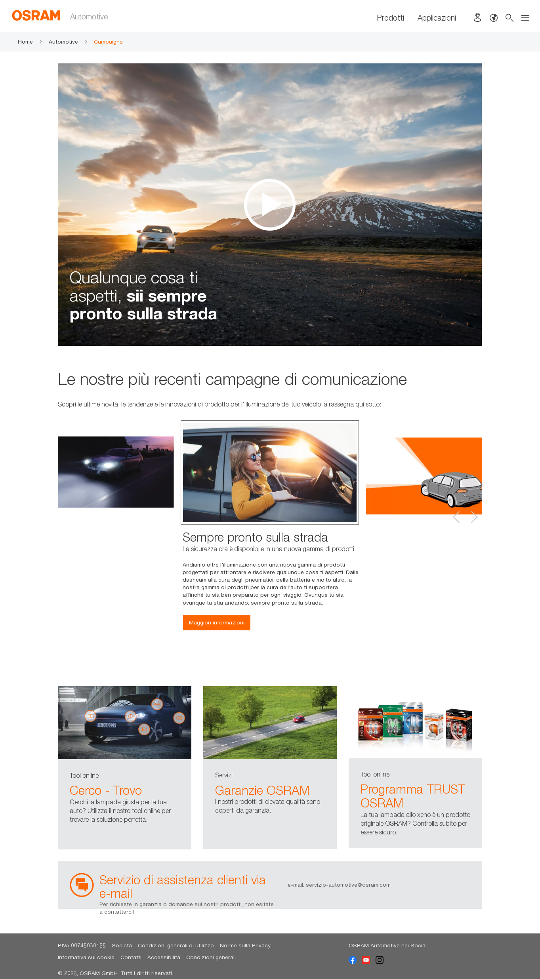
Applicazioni (437, 17)
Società (122, 945)
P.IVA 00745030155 (82, 945)
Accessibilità (163, 957)
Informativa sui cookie (86, 957)
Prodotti (390, 17)
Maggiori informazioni (216, 622)
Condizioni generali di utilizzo (176, 945)
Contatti (130, 957)
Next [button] (474, 517)
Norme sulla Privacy (245, 945)
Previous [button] (456, 517)
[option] (270, 204)
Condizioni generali (211, 957)
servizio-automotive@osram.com (348, 885)
